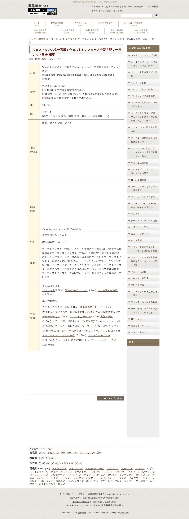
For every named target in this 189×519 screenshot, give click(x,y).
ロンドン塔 (48, 290)
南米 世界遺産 (141, 31)
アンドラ (140, 468)
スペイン (72, 474)
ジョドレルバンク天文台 (143, 197)
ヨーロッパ (56, 39)
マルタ (118, 481)
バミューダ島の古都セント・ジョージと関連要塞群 (144, 249)
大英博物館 (106, 316)
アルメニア (127, 468)
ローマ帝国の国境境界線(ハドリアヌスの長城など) (144, 310)
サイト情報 (65, 494)
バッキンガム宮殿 (95, 312)
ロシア (61, 484)
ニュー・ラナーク (139, 234)
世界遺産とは (81, 24)
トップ (32, 39)
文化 (47, 458)
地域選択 (43, 39)
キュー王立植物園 (108, 290)
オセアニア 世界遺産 (133, 24)
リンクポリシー (79, 494)
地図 (43, 58)
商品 (50, 58)
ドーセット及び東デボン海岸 (144, 74)
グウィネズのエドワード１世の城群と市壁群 (144, 171)
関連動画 (47, 235)
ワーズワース (89, 326)
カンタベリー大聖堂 (68, 330)
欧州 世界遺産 (92, 31)
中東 (63, 452)
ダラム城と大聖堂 (139, 227)
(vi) (61, 463)
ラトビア (128, 481)
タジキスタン (143, 474)
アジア (42, 452)
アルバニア (113, 468)
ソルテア (135, 214)
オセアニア (53, 452)
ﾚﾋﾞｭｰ (57, 58)
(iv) (63, 86)
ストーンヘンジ (99, 330)
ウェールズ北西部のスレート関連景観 (144, 104)
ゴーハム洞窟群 (138, 180)
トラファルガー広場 (64, 312)
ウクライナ (52, 471)
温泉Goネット (76, 498)
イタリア (39, 471)
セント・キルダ (138, 332)
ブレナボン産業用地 (141, 278)
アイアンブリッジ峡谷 (142, 89)
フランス (121, 478)
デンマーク (42, 478)
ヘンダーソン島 (138, 83)
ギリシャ (119, 471)
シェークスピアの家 (67, 340)
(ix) (76, 463)
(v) (56, 463)
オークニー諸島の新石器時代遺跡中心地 (144, 140)
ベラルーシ (149, 478)
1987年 (46, 105)
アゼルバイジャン (94, 468)
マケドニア (106, 481)
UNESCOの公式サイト (55, 242)
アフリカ (84, 452)
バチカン (79, 478)
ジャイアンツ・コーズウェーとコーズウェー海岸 (144, 64)
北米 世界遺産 (116, 31)
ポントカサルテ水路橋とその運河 (144, 293)
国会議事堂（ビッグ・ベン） (96, 307)
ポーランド (47, 481)
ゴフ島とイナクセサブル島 (144, 55)
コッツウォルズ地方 (99, 335)
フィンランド (107, 478)
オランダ (95, 471)
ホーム (37, 24)
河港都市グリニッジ (76, 290)
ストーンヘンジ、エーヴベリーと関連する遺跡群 (144, 205)
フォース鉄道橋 (138, 272)
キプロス (107, 471)
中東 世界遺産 (40, 31)
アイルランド (76, 468)
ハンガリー (92, 478)
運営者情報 (93, 494)
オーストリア (81, 471)
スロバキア (85, 474)
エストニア (66, 471)
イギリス (70, 39)
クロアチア (144, 471)
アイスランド (59, 468)
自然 (41, 458)
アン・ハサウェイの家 (103, 340)
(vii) (66, 463)
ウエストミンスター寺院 (56, 307)
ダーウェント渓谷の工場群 (144, 220)
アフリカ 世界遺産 (66, 31)
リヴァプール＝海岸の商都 (144, 302)
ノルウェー (66, 478)
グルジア (131, 471)
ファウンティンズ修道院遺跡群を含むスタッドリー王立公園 (144, 261)
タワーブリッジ (61, 321)
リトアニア (142, 481)
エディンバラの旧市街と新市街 (144, 129)
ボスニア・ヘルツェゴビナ (70, 481)
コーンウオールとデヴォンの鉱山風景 (144, 188)
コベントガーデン (80, 316)
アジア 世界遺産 (105, 24)
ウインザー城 (62, 326)
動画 (37, 58)
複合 (53, 458)
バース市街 (136, 240)
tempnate (124, 512)
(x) (80, 463)
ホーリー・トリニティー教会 (58, 335)
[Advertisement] (76, 372)
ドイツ (54, 478)
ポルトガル (92, 481)
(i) (55, 86)
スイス (44, 474)
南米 (98, 452)
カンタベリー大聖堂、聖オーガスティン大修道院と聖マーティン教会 (144, 152)
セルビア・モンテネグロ (120, 474)
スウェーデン (58, 474)
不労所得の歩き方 (80, 501)
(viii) (71, 463)
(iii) (47, 463)
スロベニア (99, 474)
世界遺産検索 (57, 24)
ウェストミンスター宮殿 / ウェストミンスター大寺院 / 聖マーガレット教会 (145, 117)
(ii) (59, 86)
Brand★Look (72, 505)
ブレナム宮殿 (137, 285)
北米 (92, 452)
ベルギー (34, 481)
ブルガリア (135, 478)
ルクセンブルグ (47, 484)
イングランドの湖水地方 (143, 96)
